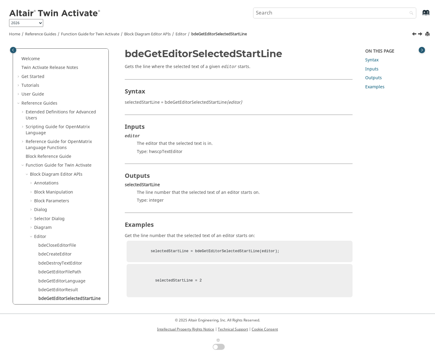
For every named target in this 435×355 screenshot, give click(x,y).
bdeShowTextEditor (58, 257)
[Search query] (334, 13)
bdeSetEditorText (55, 248)
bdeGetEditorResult (58, 123)
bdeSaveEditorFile (56, 221)
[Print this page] (428, 34)
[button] (31, 53)
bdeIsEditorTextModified (63, 186)
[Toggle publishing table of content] (13, 50)
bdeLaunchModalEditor (62, 194)
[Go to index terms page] (419, 15)
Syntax (372, 60)
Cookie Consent (265, 329)
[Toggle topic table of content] (422, 50)
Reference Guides (40, 34)
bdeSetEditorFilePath (59, 239)
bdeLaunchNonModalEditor (66, 203)
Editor (181, 34)
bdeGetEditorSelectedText (64, 141)
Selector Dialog (49, 52)
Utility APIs (41, 301)
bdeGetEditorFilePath (59, 106)
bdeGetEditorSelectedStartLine (219, 34)
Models (41, 275)
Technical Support (233, 329)
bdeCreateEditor (55, 88)
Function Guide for (90, 34)
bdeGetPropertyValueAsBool (66, 159)
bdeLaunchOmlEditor (60, 212)
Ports (39, 283)
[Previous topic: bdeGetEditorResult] (414, 34)
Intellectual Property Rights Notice (185, 329)
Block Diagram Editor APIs (147, 34)
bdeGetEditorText (56, 150)
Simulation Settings (54, 292)
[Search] (409, 13)
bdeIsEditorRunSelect (60, 177)
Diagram (43, 61)
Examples (375, 87)
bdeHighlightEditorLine (62, 168)
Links (39, 265)
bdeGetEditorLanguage (61, 115)
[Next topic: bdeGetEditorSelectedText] (420, 34)
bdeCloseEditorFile (57, 79)
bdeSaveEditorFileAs (58, 230)
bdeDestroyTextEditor (60, 97)
